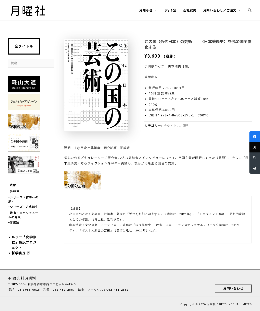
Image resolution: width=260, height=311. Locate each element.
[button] (156, 10)
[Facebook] (254, 136)
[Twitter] (254, 147)
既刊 (186, 126)
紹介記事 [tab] (110, 148)
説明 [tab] (67, 148)
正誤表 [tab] (125, 148)
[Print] (254, 168)
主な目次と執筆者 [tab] (87, 148)
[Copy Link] (254, 157)
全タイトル (24, 46)
